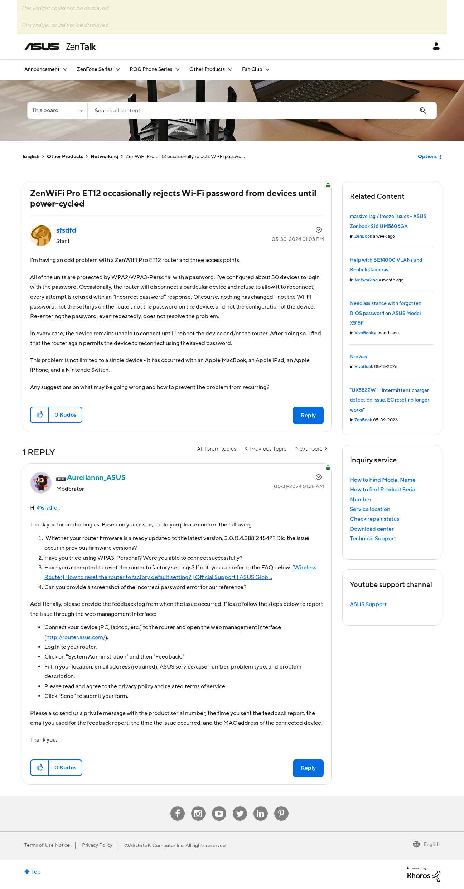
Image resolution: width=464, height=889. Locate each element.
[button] (40, 414)
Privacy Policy (97, 845)
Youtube (219, 806)
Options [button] (427, 157)
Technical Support (373, 538)
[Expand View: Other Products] (230, 69)
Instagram (198, 806)
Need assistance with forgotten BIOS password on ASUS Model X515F (385, 313)
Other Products (65, 157)
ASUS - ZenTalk (60, 46)
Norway (358, 357)
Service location (370, 509)
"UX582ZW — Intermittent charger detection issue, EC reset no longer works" (389, 400)
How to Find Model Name (383, 480)
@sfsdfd (47, 507)
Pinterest (281, 806)
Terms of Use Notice (47, 845)
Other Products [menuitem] (207, 69)
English (31, 157)
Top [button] (36, 871)
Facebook (177, 806)
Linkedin (261, 806)
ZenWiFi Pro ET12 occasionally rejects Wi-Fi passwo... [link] (185, 157)
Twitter (239, 806)
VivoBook (363, 333)
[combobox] (262, 110)
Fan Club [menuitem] (252, 69)
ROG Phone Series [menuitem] (151, 69)
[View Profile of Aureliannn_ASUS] (96, 477)
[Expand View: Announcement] (65, 69)
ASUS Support (368, 604)
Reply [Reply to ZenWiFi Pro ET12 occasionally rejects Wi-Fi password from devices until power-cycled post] (308, 415)
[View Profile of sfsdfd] (66, 230)
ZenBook (363, 236)
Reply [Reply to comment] (308, 768)
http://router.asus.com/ (75, 637)
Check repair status (374, 519)
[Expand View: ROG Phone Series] (177, 69)
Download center (372, 529)
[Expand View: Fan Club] (267, 69)
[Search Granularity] (57, 110)
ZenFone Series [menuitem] (94, 69)
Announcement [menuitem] (42, 69)
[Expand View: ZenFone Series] (117, 69)
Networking (104, 157)
